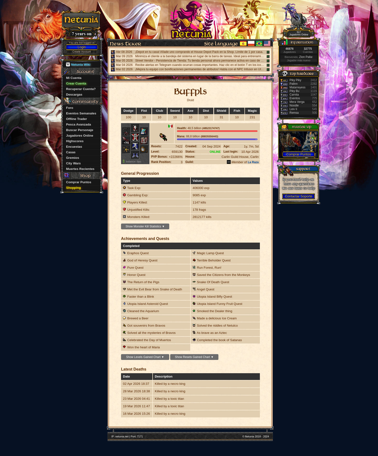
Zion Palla (305, 57)
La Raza (253, 162)
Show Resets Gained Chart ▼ (194, 357)
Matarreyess (297, 87)
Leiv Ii (293, 109)
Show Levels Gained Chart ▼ (145, 357)
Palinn (293, 83)
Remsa (294, 112)
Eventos (295, 98)
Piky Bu (294, 91)
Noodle (294, 105)
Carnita (294, 94)
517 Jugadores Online (298, 33)
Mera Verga (297, 102)
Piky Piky (295, 80)
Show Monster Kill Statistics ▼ (145, 226)
